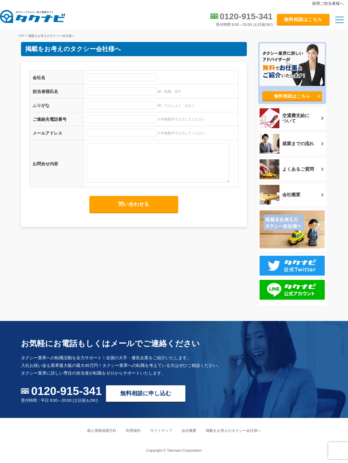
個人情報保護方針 (101, 430)
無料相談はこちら (303, 19)
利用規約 (133, 430)
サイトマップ (161, 430)
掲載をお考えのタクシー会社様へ (233, 430)
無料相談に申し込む (145, 393)
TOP (21, 35)
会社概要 (189, 430)
